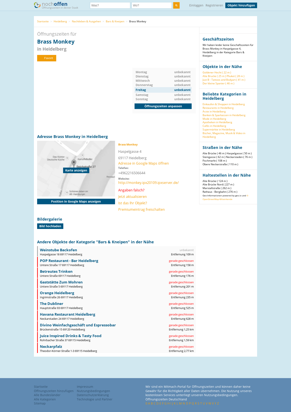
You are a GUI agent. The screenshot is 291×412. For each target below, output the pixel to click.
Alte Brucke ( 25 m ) (214, 76)
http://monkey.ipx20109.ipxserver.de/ (148, 182)
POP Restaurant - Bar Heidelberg (69, 260)
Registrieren (214, 5)
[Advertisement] (84, 98)
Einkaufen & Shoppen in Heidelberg (224, 104)
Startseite (43, 21)
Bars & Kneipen (115, 21)
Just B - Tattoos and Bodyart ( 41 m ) (224, 80)
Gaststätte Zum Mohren (61, 282)
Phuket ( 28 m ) (235, 76)
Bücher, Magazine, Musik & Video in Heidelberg (224, 135)
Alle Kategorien (45, 399)
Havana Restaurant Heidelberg (67, 314)
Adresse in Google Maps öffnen (143, 163)
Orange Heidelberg (57, 292)
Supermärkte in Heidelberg (219, 129)
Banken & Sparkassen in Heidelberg (224, 115)
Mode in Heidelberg (214, 119)
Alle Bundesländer (47, 395)
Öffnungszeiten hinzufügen (54, 391)
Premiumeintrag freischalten (141, 209)
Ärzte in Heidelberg (214, 111)
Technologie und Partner (94, 399)
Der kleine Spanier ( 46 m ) (218, 83)
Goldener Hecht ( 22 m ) (217, 72)
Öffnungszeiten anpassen (163, 106)
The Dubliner (51, 303)
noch (58, 5)
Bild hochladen (50, 226)
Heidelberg (60, 21)
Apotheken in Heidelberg (217, 122)
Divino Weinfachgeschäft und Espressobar (78, 325)
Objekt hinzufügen (241, 5)
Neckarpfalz (51, 346)
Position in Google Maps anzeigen (76, 201)
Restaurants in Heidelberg (218, 108)
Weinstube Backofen (58, 249)
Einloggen (196, 5)
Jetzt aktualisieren (132, 196)
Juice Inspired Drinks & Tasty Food (71, 335)
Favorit (46, 58)
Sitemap (40, 403)
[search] (176, 5)
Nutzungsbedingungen (93, 391)
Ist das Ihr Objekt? (132, 203)
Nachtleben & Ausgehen (86, 21)
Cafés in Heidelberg (214, 126)
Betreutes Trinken (56, 271)
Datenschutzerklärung (93, 395)
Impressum (85, 387)
